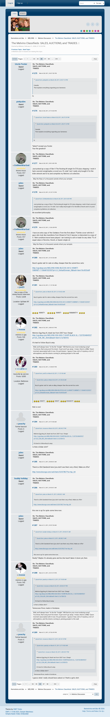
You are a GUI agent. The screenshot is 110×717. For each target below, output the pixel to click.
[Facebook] (88, 24)
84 (34, 59)
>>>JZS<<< (22, 369)
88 (49, 59)
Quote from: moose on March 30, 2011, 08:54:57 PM (50, 428)
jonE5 (21, 287)
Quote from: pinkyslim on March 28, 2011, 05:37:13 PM (51, 80)
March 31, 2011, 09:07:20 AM (47, 525)
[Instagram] (93, 24)
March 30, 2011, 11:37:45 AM (47, 285)
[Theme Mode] (27, 3)
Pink (98, 31)
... (30, 59)
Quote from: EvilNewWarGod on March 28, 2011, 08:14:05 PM (53, 199)
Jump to (65, 694)
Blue (90, 31)
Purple (95, 31)
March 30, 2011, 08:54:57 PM (48, 327)
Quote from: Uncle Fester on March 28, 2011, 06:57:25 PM (52, 117)
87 (45, 59)
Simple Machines (26, 712)
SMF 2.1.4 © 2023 (12, 712)
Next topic (26, 49)
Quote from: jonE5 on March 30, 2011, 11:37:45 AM (50, 373)
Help (83, 711)
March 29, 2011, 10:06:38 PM (48, 227)
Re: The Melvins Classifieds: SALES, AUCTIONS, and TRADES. (43, 66)
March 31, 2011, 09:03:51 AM (47, 487)
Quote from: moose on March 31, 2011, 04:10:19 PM (50, 639)
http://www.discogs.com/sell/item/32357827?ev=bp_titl (53, 472)
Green (87, 31)
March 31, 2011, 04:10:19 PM (48, 573)
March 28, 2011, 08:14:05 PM (48, 163)
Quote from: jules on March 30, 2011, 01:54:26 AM (50, 291)
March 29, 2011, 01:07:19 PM (48, 192)
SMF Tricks (17, 709)
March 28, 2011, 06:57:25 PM (48, 73)
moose (22, 329)
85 (38, 59)
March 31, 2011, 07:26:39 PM (48, 632)
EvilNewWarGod (21, 165)
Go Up (14, 684)
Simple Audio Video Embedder (17, 714)
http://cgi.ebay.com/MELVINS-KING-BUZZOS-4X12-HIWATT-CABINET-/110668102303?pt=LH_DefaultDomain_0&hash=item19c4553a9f (61, 269)
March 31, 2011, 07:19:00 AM (47, 422)
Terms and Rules (92, 711)
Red (84, 31)
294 (56, 59)
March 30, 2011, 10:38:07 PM (48, 367)
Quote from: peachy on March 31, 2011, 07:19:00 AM (50, 579)
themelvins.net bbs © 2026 (94, 709)
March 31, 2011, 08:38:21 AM (47, 461)
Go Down (15, 59)
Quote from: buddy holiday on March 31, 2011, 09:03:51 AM (52, 532)
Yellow (93, 31)
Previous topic (16, 49)
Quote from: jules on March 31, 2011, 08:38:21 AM (50, 494)
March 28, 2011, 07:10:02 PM (48, 111)
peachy (21, 423)
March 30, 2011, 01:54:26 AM (47, 257)
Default (81, 31)
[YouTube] (97, 24)
